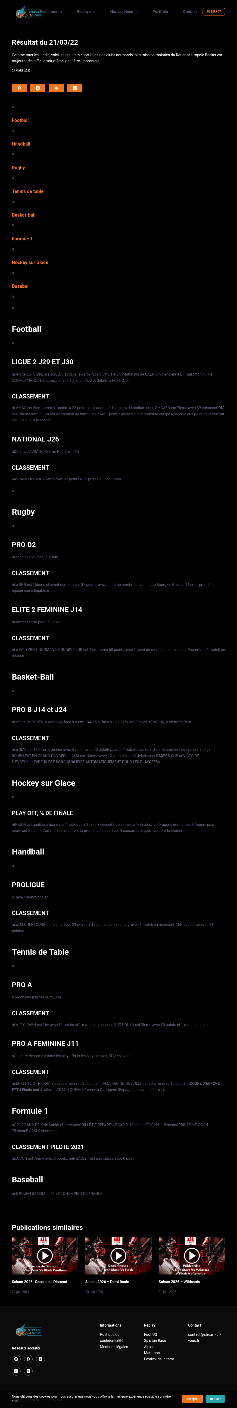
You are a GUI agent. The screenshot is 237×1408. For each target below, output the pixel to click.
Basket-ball (23, 215)
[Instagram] (16, 1359)
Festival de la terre (159, 1359)
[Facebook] (19, 88)
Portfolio (160, 11)
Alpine (149, 1347)
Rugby (18, 168)
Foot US (150, 1334)
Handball (21, 144)
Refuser (215, 1399)
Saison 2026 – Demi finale (107, 1282)
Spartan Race (155, 1340)
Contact (190, 11)
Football (20, 120)
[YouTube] (40, 1359)
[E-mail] (56, 88)
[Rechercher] (210, 11)
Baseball (21, 286)
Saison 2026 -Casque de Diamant (39, 1282)
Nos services (124, 11)
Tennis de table (28, 191)
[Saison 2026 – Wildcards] (192, 1255)
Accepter (192, 1399)
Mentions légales (114, 1347)
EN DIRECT (213, 11)
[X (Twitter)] (37, 88)
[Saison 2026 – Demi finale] (118, 1255)
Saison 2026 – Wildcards (179, 1282)
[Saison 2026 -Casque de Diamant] (45, 1255)
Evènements (51, 11)
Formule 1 (22, 239)
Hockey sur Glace (30, 262)
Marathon (152, 1353)
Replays (87, 11)
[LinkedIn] (74, 88)
